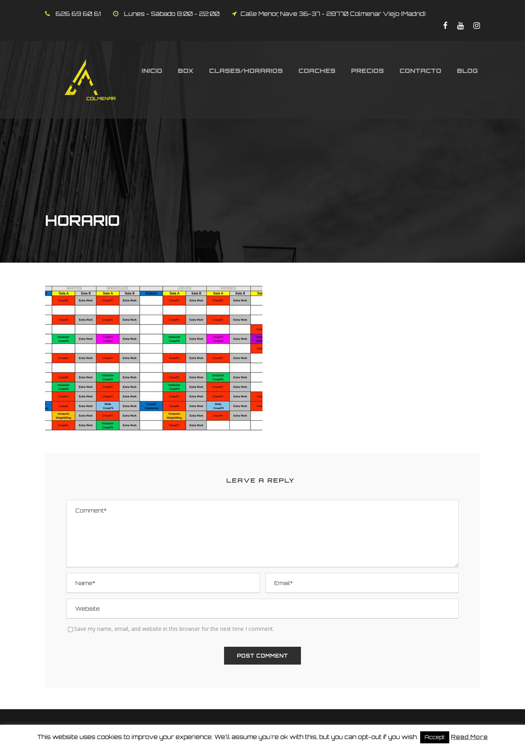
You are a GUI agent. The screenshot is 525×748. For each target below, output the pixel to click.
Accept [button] (435, 737)
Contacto (421, 70)
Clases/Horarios (246, 70)
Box (186, 70)
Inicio (152, 70)
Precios (367, 70)
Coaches (317, 70)
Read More (469, 737)
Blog (467, 70)
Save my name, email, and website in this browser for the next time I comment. (174, 628)
